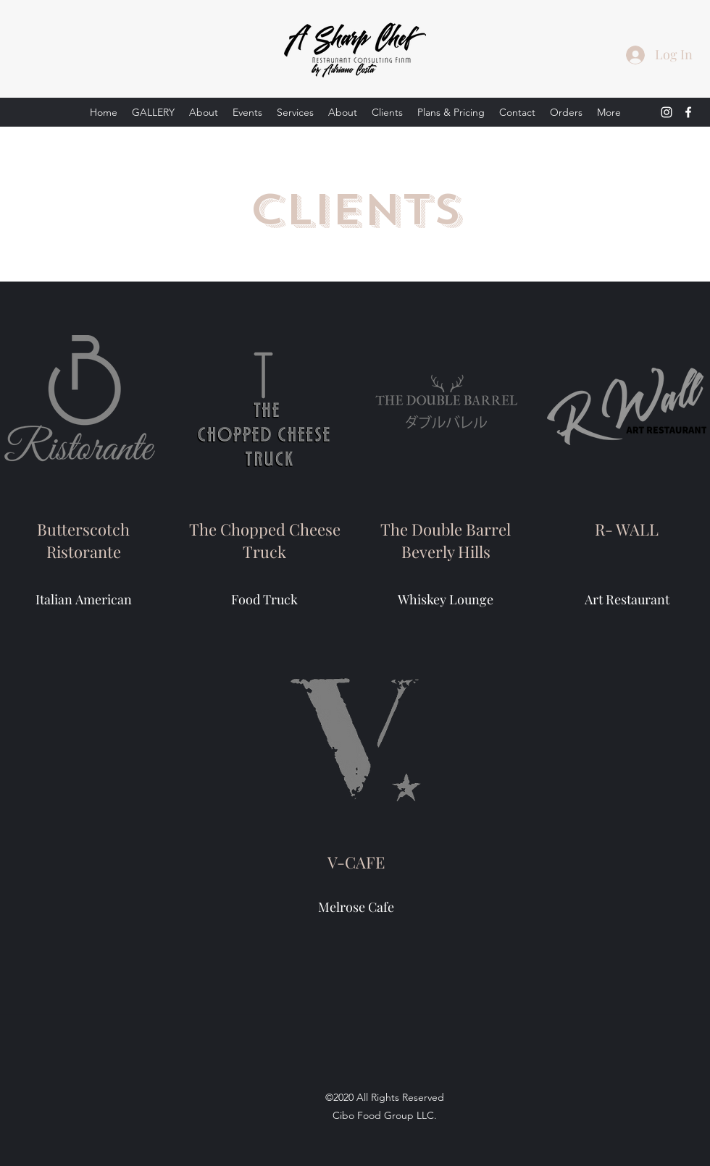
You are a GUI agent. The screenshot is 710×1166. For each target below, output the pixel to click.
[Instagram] (666, 112)
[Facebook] (688, 112)
